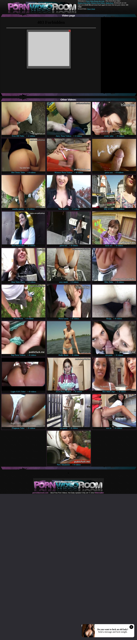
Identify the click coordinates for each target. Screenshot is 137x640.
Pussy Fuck (91, 9)
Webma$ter (99, 493)
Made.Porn (109, 3)
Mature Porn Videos (98, 3)
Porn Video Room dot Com (95, 1)
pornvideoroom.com (40, 493)
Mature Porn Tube (84, 3)
